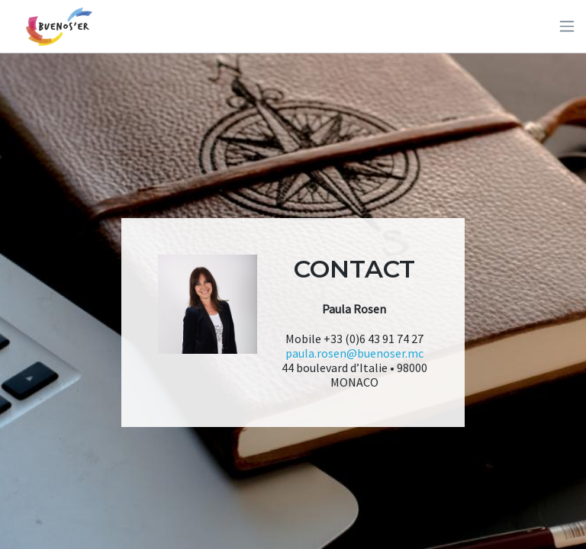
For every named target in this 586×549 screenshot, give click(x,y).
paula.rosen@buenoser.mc (354, 353)
